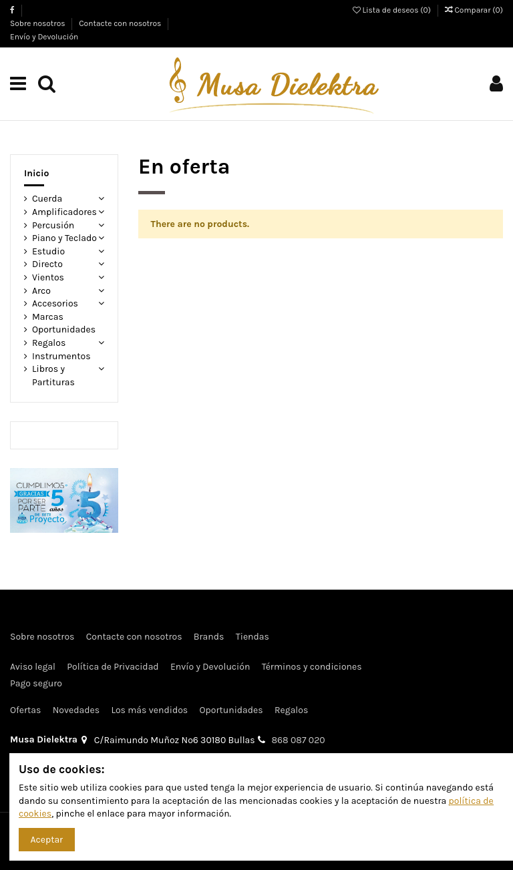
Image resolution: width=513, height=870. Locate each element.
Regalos (48, 343)
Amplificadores (64, 212)
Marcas (47, 316)
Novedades (76, 710)
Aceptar (47, 839)
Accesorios (55, 303)
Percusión (53, 225)
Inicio (36, 173)
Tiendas (252, 636)
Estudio (48, 251)
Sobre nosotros (38, 23)
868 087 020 (298, 740)
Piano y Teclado (64, 238)
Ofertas (25, 710)
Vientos (48, 277)
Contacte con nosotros (121, 23)
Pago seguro (36, 683)
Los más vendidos (149, 710)
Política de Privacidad (112, 666)
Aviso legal (32, 666)
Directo (47, 264)
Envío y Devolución (44, 36)
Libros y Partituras (53, 375)
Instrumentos (61, 356)
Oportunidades (64, 329)
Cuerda (47, 198)
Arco (41, 290)
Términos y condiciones (312, 666)
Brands (209, 636)
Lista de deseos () (393, 10)
